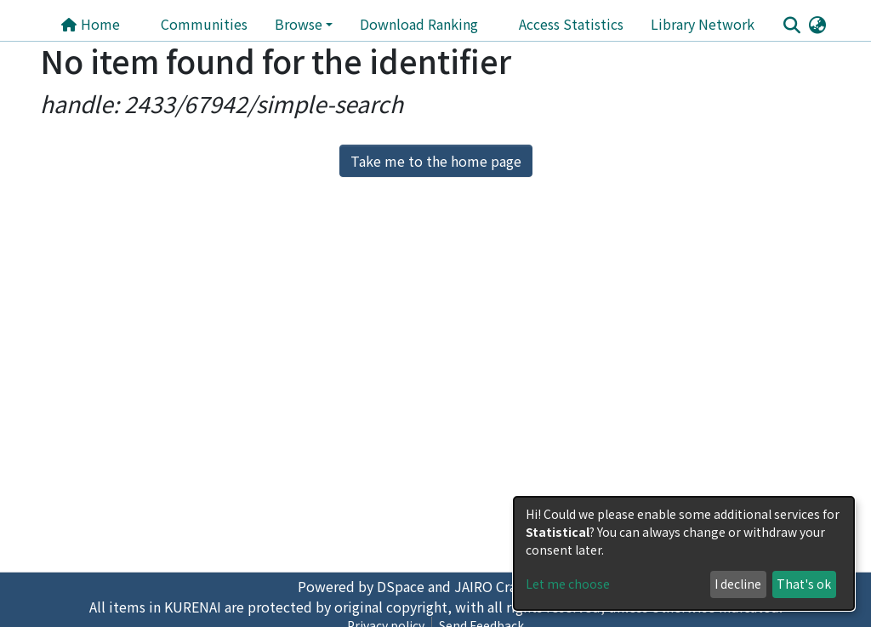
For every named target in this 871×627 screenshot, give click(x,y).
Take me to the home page (435, 161)
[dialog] (684, 553)
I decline (737, 583)
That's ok (804, 583)
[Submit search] (791, 25)
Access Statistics (571, 24)
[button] (817, 24)
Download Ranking (419, 24)
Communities (204, 24)
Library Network (702, 24)
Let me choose (568, 583)
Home (90, 24)
